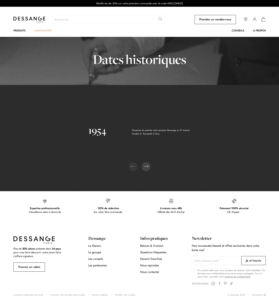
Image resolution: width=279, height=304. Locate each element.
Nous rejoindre (149, 265)
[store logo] (29, 19)
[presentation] (146, 166)
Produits (19, 30)
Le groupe (94, 252)
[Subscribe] (253, 260)
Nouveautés (43, 30)
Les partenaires (97, 265)
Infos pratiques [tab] (154, 239)
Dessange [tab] (97, 239)
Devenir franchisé (151, 259)
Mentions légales (100, 295)
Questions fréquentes (153, 252)
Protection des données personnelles (67, 295)
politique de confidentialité (237, 276)
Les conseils (95, 259)
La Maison (94, 246)
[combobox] (109, 19)
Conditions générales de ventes (28, 295)
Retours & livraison (151, 246)
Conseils (238, 30)
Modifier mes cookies (125, 295)
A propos (259, 30)
